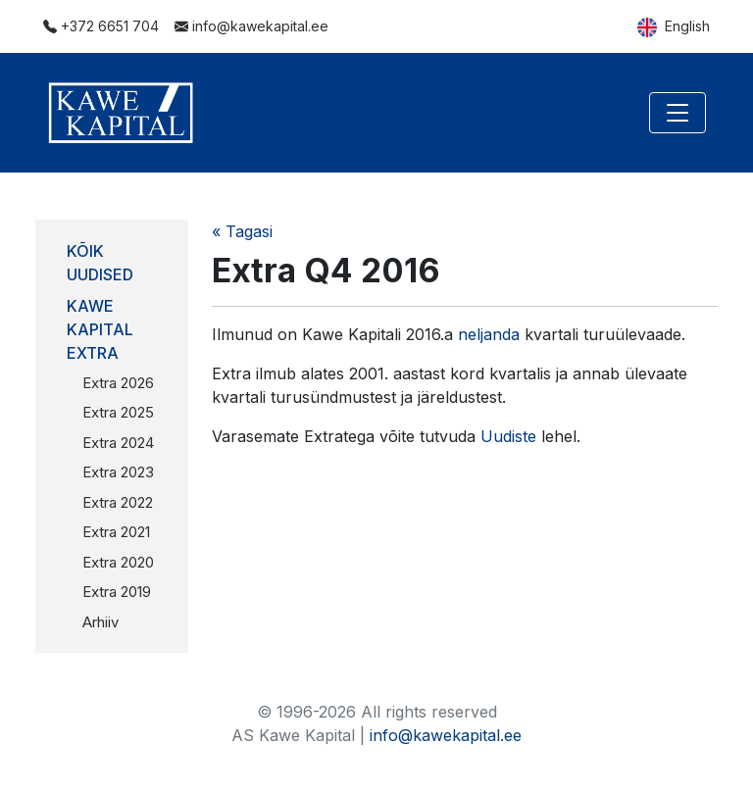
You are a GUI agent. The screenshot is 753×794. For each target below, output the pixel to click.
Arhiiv (100, 622)
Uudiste (508, 436)
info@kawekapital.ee (251, 26)
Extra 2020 (118, 562)
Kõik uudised (100, 262)
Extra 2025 (118, 412)
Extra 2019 (116, 591)
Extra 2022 (117, 502)
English (673, 27)
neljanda (489, 334)
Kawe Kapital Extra (100, 329)
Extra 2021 (116, 531)
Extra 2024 (118, 442)
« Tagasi (242, 231)
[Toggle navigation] (677, 112)
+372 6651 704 (101, 26)
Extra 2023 (118, 472)
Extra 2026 (118, 382)
